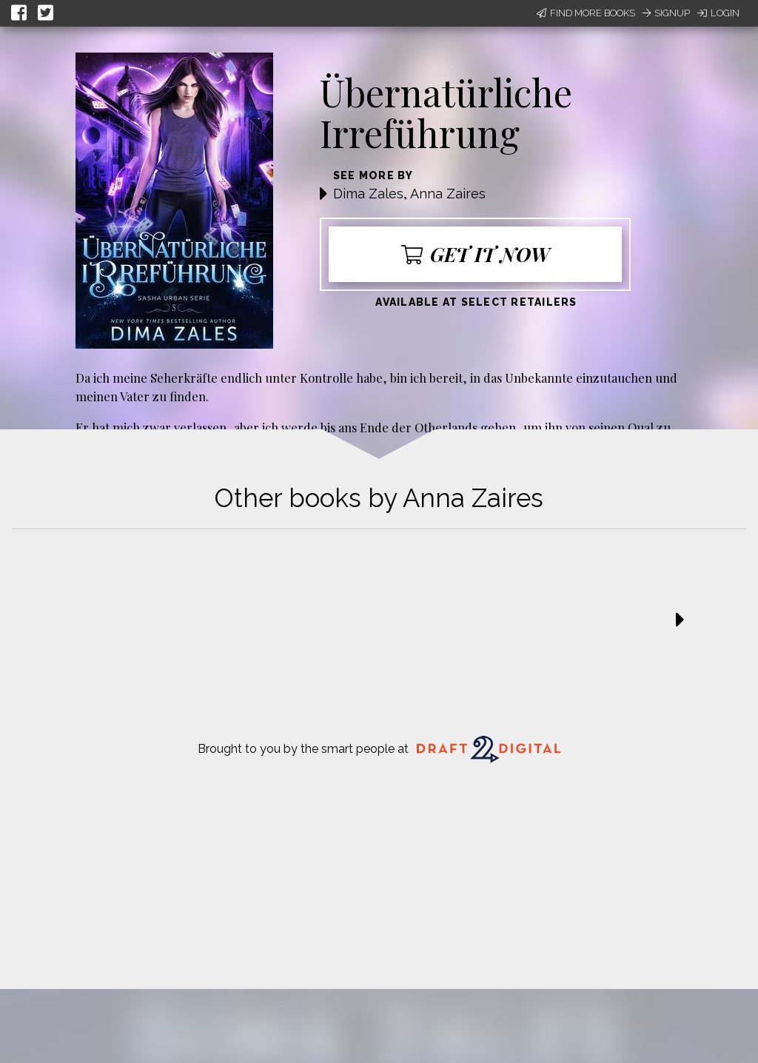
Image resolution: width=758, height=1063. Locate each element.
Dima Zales (368, 193)
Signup (666, 13)
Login (718, 13)
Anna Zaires (448, 193)
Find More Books (586, 13)
